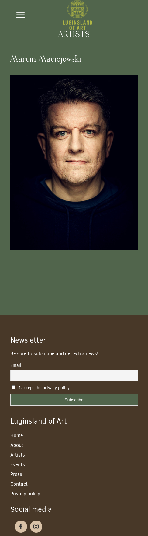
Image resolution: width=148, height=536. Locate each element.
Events (17, 464)
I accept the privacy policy (41, 388)
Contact (19, 484)
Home (16, 435)
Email (15, 365)
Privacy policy (25, 494)
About (16, 445)
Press (16, 474)
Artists (17, 455)
